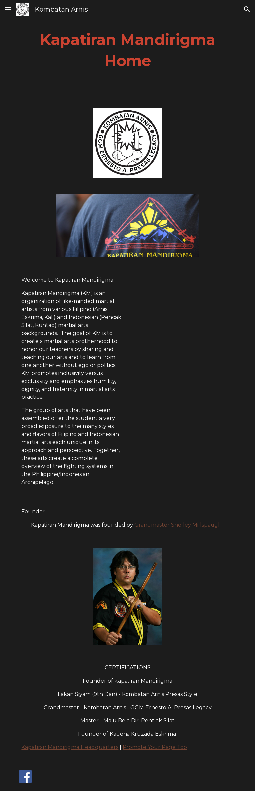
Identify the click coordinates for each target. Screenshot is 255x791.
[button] (8, 9)
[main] (127, 50)
